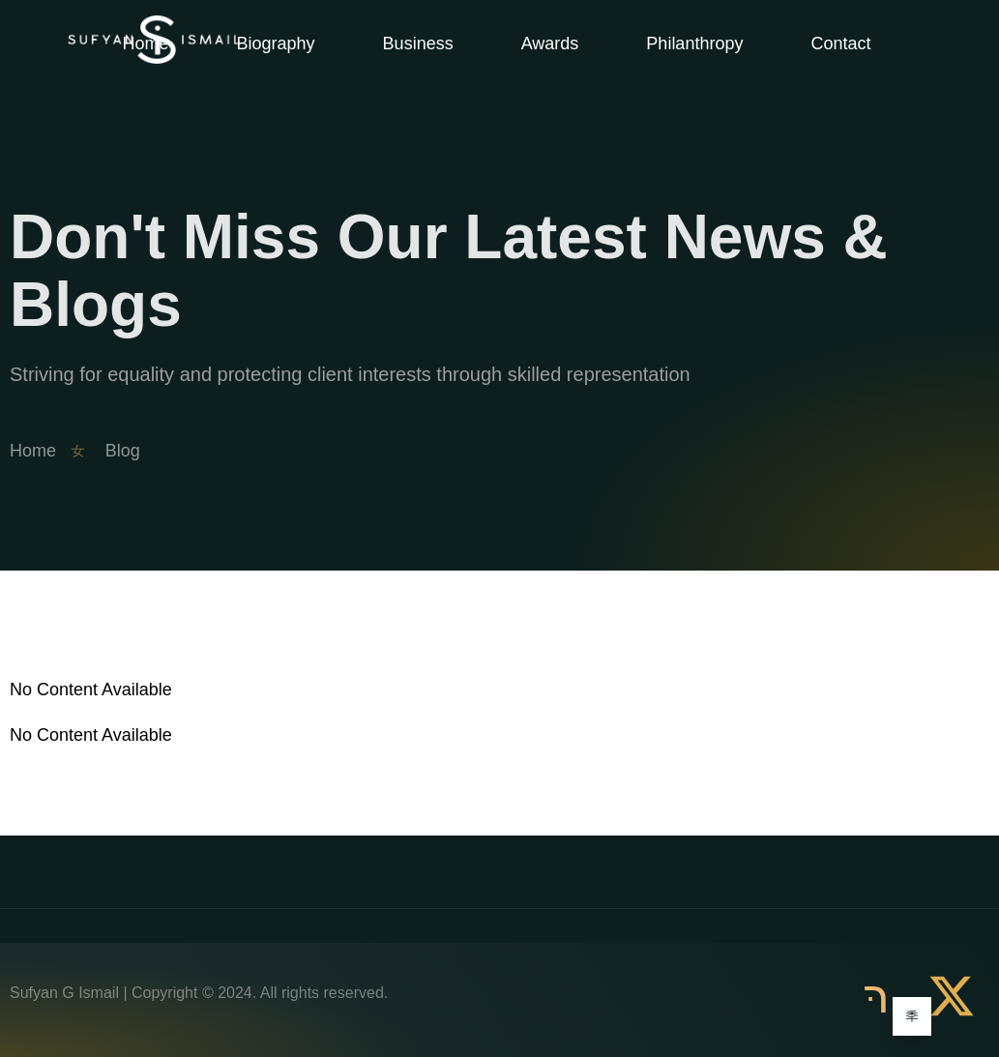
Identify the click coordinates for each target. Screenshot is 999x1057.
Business (418, 43)
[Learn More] (912, 1016)
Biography (276, 43)
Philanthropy (694, 43)
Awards (550, 43)
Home (146, 43)
